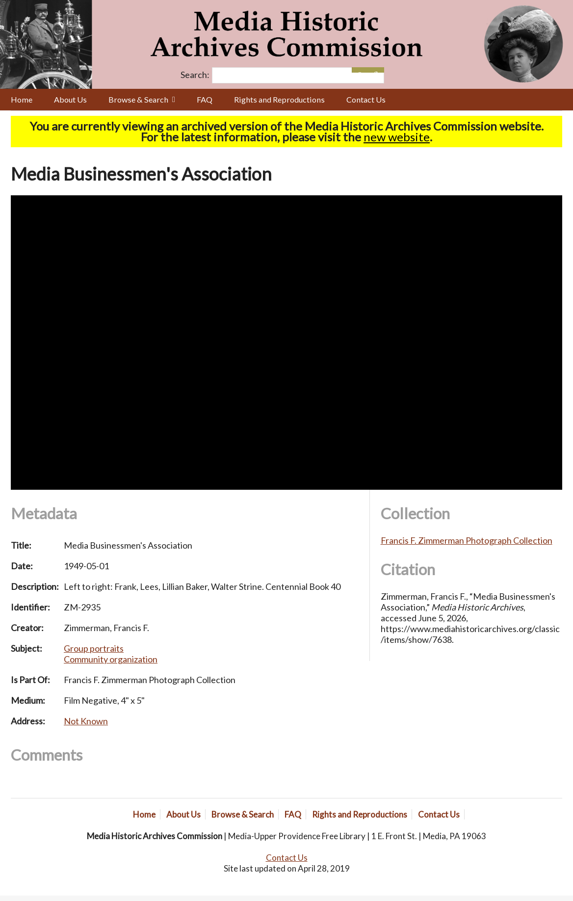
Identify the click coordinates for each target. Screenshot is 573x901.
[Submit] (376, 70)
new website (397, 137)
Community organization (110, 659)
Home (21, 99)
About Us (70, 99)
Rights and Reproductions (279, 99)
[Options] (360, 70)
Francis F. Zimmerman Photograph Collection (466, 540)
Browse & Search (138, 99)
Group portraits (94, 648)
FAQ (204, 99)
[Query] (298, 75)
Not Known (86, 721)
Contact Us (366, 99)
